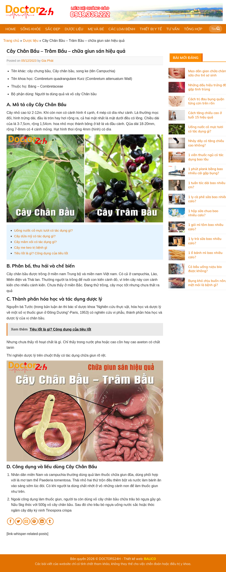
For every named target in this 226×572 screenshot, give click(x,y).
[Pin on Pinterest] (34, 521)
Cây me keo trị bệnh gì (30, 247)
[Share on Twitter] (18, 521)
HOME (10, 29)
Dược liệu (30, 40)
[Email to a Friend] (26, 521)
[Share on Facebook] (10, 521)
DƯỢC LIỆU (74, 29)
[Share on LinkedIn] (42, 521)
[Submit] (218, 29)
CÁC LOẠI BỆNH (121, 29)
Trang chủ (11, 40)
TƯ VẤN (172, 29)
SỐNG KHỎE (30, 29)
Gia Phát (47, 60)
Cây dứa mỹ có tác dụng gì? (35, 236)
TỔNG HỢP (193, 29)
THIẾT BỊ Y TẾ (151, 29)
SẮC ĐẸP (52, 29)
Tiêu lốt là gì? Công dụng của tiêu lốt (41, 253)
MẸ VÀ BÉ (96, 29)
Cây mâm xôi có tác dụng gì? (35, 242)
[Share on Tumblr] (50, 521)
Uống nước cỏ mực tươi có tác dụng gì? (43, 230)
